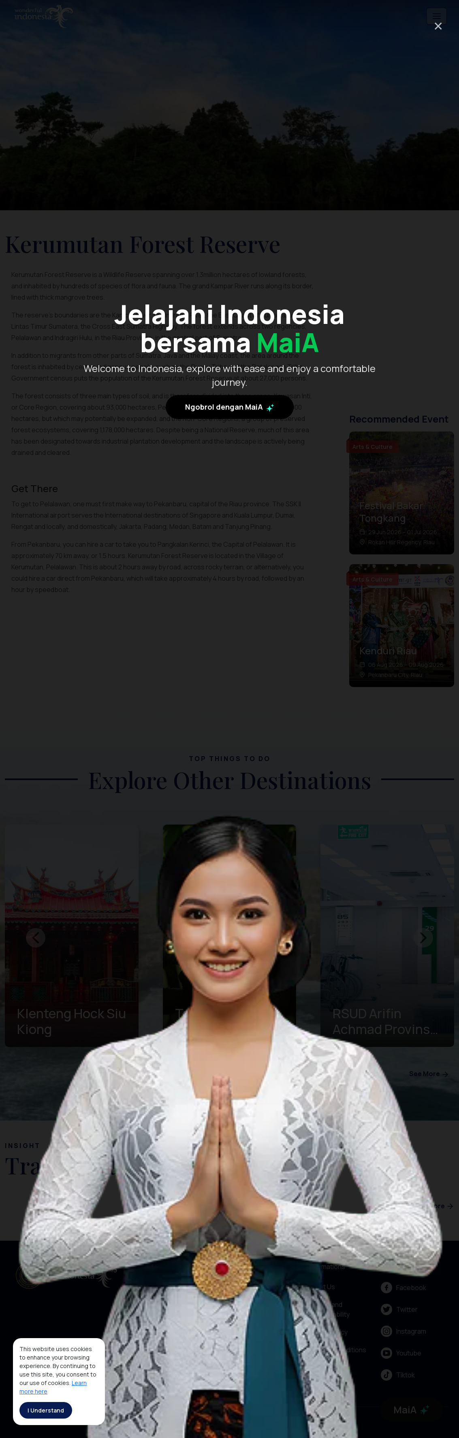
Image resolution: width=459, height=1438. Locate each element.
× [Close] (438, 26)
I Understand (46, 1410)
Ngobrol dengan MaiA (229, 503)
